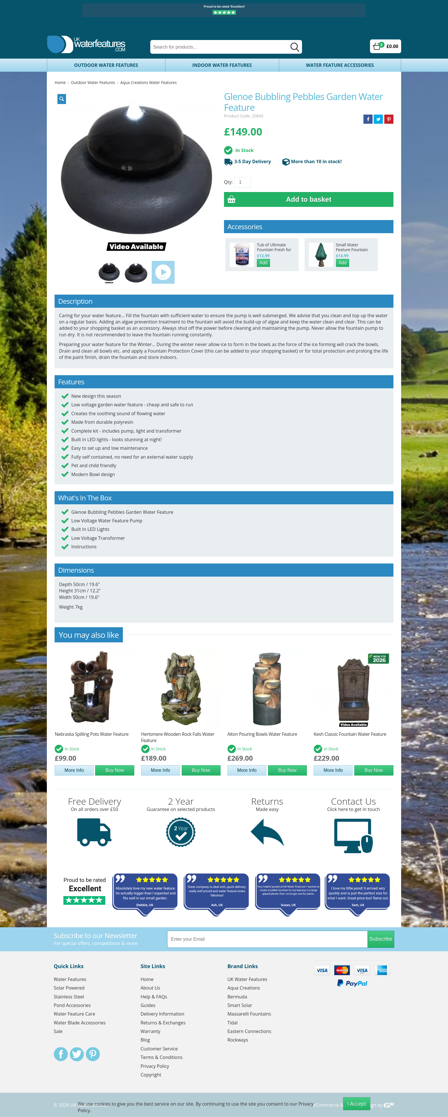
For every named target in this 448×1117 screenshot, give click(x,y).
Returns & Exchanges (163, 1023)
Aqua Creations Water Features (148, 82)
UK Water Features (247, 979)
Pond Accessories (72, 1005)
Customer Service (159, 1049)
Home (60, 82)
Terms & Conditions (162, 1057)
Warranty (150, 1031)
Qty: (228, 182)
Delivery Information (162, 1014)
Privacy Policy (155, 1066)
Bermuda (237, 997)
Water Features (70, 979)
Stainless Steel (69, 997)
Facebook (61, 1054)
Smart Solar (239, 1005)
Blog (145, 1040)
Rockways (237, 1040)
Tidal (232, 1023)
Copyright (151, 1075)
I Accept (356, 1103)
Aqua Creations (243, 988)
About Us (150, 988)
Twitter (77, 1054)
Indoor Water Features (222, 65)
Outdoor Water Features (106, 65)
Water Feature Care (74, 1014)
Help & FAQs (154, 997)
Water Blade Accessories (80, 1023)
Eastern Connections (249, 1031)
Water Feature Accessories (340, 65)
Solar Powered (69, 988)
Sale (58, 1031)
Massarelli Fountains (249, 1014)
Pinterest (93, 1054)
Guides (148, 1005)
